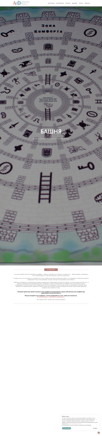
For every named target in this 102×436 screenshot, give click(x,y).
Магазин (68, 3)
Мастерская (51, 3)
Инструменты (60, 3)
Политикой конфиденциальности (74, 423)
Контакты (87, 3)
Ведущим (74, 3)
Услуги (81, 3)
